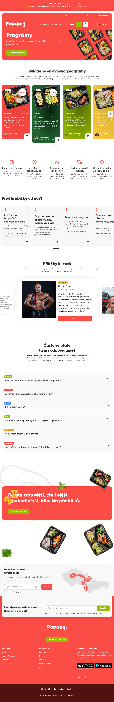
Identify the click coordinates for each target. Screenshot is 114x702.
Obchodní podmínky (56, 689)
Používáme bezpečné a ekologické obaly (14, 218)
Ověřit (46, 587)
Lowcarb (5, 660)
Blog (41, 667)
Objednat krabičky (16, 53)
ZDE (84, 6)
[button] (110, 114)
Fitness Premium (8, 656)
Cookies (70, 689)
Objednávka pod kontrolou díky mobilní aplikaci (45, 219)
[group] (16, 112)
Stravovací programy (51, 24)
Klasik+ (4, 652)
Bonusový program (77, 217)
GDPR (43, 689)
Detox (4, 667)
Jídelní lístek (69, 24)
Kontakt (42, 660)
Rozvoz (42, 656)
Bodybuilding (7, 663)
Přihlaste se (17, 592)
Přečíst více (75, 319)
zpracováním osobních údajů (90, 613)
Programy (43, 652)
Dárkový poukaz (45, 663)
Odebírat (103, 608)
